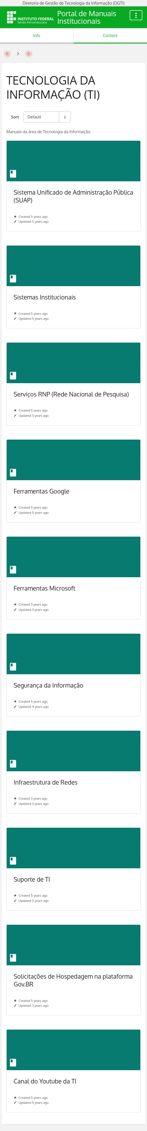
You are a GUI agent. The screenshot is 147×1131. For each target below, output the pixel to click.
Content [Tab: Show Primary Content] (110, 35)
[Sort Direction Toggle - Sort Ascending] (64, 117)
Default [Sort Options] (34, 116)
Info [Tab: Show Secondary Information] (36, 35)
